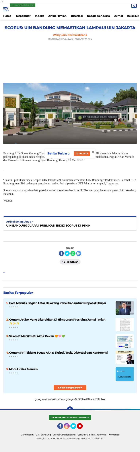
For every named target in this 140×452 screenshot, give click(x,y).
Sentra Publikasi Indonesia (92, 434)
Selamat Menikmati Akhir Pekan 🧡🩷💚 (37, 336)
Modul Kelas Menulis (23, 369)
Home (7, 16)
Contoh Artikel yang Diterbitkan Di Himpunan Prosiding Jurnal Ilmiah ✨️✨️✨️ (57, 321)
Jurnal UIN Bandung (64, 434)
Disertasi (77, 16)
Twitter (74, 427)
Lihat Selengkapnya (70, 387)
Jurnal (118, 16)
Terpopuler (23, 16)
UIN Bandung (43, 434)
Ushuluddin (27, 434)
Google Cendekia (98, 16)
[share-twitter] (67, 253)
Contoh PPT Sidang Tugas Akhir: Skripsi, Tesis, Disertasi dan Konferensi (58, 352)
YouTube (82, 427)
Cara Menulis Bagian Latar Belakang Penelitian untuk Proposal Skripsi (57, 303)
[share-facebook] (61, 253)
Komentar (70, 261)
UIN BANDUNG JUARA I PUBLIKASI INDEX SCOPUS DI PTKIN (48, 225)
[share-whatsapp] (72, 253)
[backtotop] (70, 409)
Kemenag (114, 434)
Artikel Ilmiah (57, 16)
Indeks (39, 16)
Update (82, 153)
